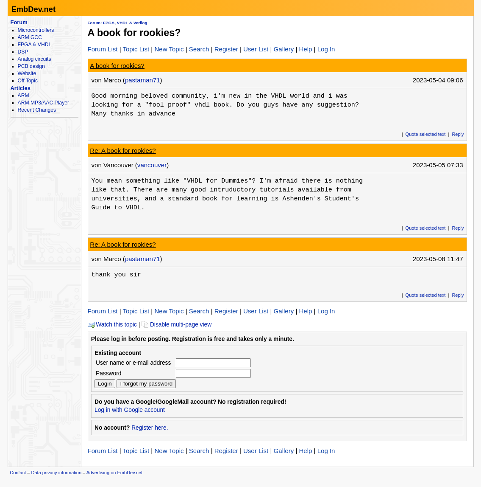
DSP (23, 52)
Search (199, 49)
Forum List (103, 49)
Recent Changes (37, 110)
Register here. (149, 428)
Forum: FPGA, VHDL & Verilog (117, 22)
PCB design (31, 66)
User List (255, 49)
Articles (21, 88)
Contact (18, 472)
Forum (19, 22)
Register (226, 49)
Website (27, 73)
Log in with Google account (130, 410)
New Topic (169, 49)
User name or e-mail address (133, 363)
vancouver (152, 165)
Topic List (136, 49)
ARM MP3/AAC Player (43, 103)
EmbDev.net (33, 9)
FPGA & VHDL (35, 45)
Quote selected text (426, 134)
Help (305, 49)
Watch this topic (112, 324)
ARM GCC (30, 37)
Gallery (284, 49)
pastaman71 (142, 80)
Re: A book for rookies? (123, 150)
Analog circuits (34, 59)
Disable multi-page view (176, 324)
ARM (23, 96)
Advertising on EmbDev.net (114, 472)
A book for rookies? (117, 65)
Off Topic (28, 81)
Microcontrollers (36, 30)
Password (108, 373)
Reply (458, 134)
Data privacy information (56, 472)
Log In (326, 49)
